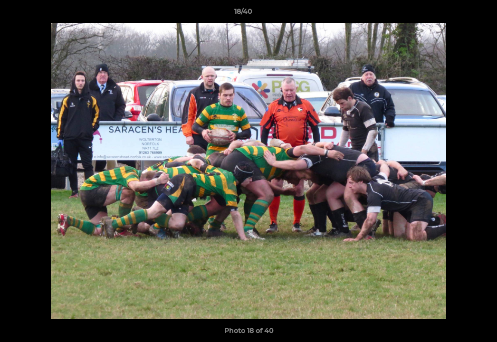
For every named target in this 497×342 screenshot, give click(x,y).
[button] (457, 14)
